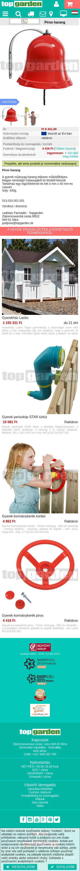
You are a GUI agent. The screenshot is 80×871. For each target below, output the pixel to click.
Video (40, 806)
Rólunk (40, 799)
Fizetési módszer (40, 792)
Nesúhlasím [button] (20, 867)
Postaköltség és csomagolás (40, 795)
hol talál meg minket (70, 154)
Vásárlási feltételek (40, 789)
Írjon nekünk (40, 802)
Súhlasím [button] (62, 867)
